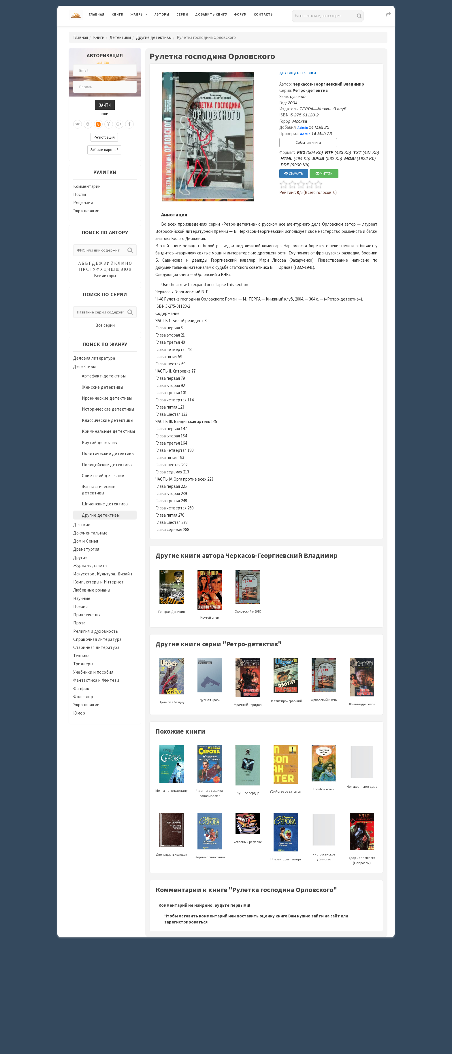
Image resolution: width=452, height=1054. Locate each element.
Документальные (90, 533)
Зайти (105, 105)
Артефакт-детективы (104, 376)
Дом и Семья (85, 541)
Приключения (87, 614)
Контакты (264, 14)
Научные (82, 598)
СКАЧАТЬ (293, 173)
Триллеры (83, 663)
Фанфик (81, 688)
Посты (79, 194)
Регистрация (104, 137)
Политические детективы (108, 453)
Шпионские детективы (105, 504)
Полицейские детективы (107, 464)
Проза (79, 623)
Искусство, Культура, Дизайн (102, 574)
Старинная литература (96, 647)
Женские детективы (102, 387)
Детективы (120, 37)
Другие (80, 557)
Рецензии (83, 202)
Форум (240, 14)
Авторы (162, 14)
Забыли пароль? (104, 149)
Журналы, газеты (90, 565)
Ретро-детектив (310, 90)
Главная (97, 14)
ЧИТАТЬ (324, 173)
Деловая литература (94, 358)
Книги (118, 14)
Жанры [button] (137, 14)
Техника (81, 655)
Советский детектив (103, 475)
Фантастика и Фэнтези (96, 680)
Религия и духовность (95, 631)
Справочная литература (97, 639)
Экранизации (86, 211)
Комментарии (87, 186)
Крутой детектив (99, 442)
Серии (182, 14)
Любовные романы (91, 590)
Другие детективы (154, 37)
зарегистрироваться (186, 922)
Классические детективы (107, 420)
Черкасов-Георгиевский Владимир (328, 84)
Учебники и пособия (93, 672)
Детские (82, 524)
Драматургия (86, 549)
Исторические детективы (108, 409)
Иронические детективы (107, 398)
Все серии (105, 325)
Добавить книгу (211, 14)
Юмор (79, 713)
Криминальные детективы (108, 431)
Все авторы (105, 275)
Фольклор (83, 696)
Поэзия (80, 606)
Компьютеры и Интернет (98, 582)
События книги (308, 142)
